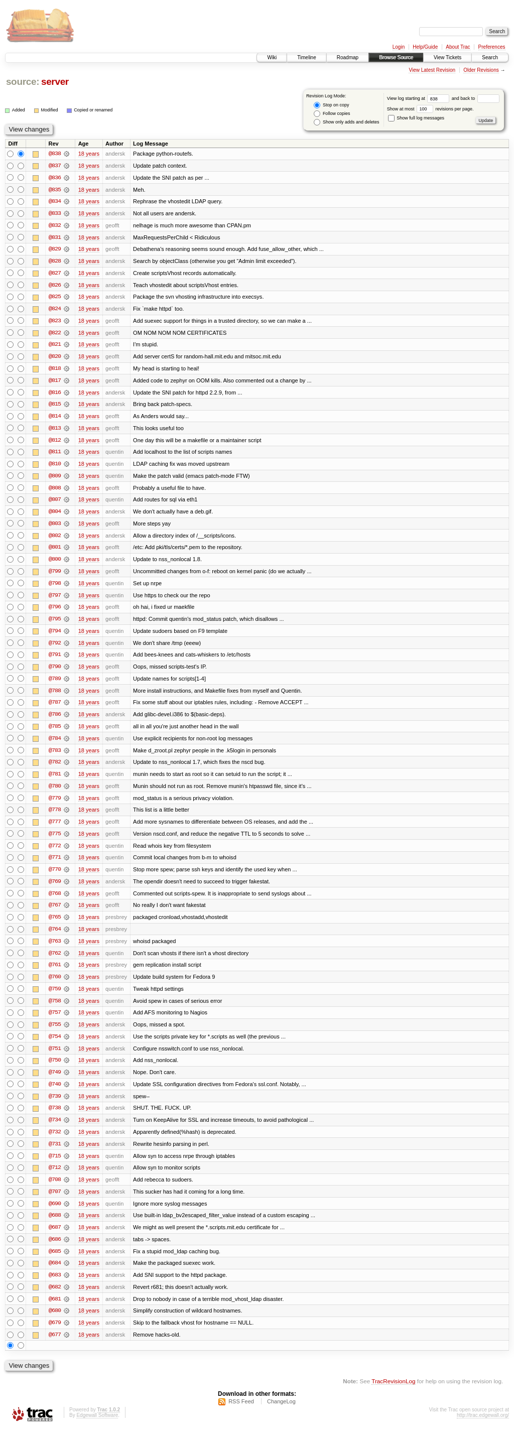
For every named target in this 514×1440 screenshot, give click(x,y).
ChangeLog (281, 1413)
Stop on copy (331, 105)
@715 (55, 1165)
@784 (55, 744)
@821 (55, 346)
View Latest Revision (432, 70)
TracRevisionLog (393, 1392)
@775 (55, 840)
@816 (55, 394)
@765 (55, 925)
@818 (55, 370)
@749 (55, 1081)
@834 (55, 202)
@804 (55, 515)
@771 (55, 864)
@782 (55, 768)
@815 (55, 407)
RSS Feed (241, 1413)
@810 (55, 467)
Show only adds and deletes (346, 122)
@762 (55, 961)
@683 (55, 1286)
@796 (55, 611)
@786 (55, 720)
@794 (55, 635)
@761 (55, 973)
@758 (55, 1009)
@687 (55, 1238)
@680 (55, 1322)
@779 (55, 804)
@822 (55, 334)
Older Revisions (481, 70)
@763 (55, 949)
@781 (55, 780)
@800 (55, 563)
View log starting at (419, 98)
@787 (55, 708)
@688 (55, 1226)
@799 (55, 575)
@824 (55, 310)
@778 (55, 816)
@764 (55, 937)
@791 (55, 660)
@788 (55, 696)
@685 (55, 1262)
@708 (55, 1190)
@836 (55, 178)
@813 (55, 431)
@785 (55, 732)
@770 (55, 876)
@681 (55, 1310)
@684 (55, 1274)
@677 (55, 1346)
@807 (55, 503)
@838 (55, 154)
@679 (55, 1334)
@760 (55, 985)
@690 (55, 1214)
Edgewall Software (97, 1426)
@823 (55, 322)
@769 (55, 888)
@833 (55, 214)
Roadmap (347, 57)
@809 (55, 479)
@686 (55, 1250)
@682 (55, 1298)
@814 (55, 419)
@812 (55, 443)
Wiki (272, 57)
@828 (55, 262)
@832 (55, 226)
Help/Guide (425, 47)
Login (399, 47)
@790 (55, 672)
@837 (55, 166)
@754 (55, 1045)
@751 (55, 1057)
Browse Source (396, 57)
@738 (55, 1117)
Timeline (306, 57)
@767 (55, 912)
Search (490, 57)
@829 (55, 250)
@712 (55, 1177)
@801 (55, 551)
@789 (55, 684)
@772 (55, 852)
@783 (55, 756)
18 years (88, 154)
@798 (55, 587)
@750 (55, 1069)
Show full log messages (416, 117)
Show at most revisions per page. (430, 108)
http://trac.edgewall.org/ (483, 1426)
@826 (55, 286)
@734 (55, 1129)
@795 (55, 623)
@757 (55, 1021)
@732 (55, 1141)
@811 (55, 455)
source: (22, 81)
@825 (55, 298)
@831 (55, 238)
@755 (55, 1033)
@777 (55, 828)
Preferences (491, 47)
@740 (55, 1093)
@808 (55, 491)
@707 (55, 1202)
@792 (55, 647)
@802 (55, 539)
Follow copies (332, 113)
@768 (55, 900)
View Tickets (447, 57)
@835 (55, 190)
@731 (55, 1153)
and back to (475, 98)
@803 (55, 527)
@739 (55, 1105)
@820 (55, 358)
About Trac (458, 47)
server (55, 81)
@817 (55, 382)
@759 (55, 997)
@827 (55, 274)
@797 (55, 599)
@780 (55, 792)
